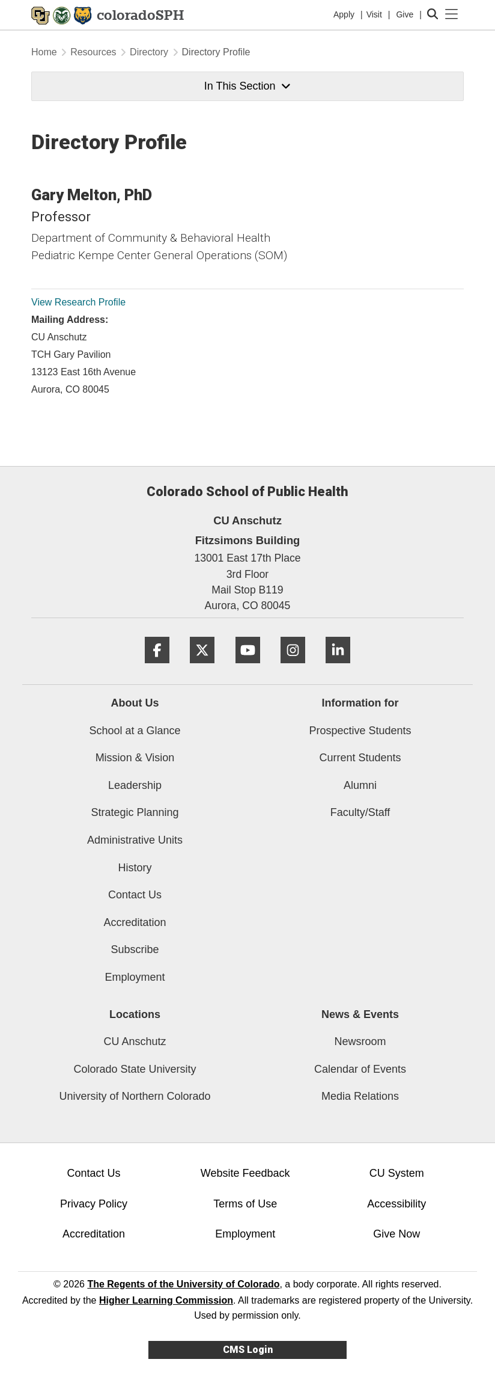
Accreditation (134, 922)
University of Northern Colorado (134, 1096)
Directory (149, 52)
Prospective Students (360, 731)
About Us (135, 703)
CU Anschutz (134, 1041)
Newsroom (360, 1041)
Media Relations (360, 1096)
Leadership (135, 785)
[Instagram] (293, 668)
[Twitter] (202, 668)
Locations (134, 1014)
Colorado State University (134, 1069)
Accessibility (396, 1204)
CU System (396, 1173)
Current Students (360, 758)
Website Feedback (245, 1173)
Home (44, 52)
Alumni (360, 785)
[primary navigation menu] (452, 14)
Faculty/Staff (360, 812)
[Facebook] (157, 668)
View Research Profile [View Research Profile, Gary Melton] (78, 302)
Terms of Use (245, 1204)
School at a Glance (134, 731)
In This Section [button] (247, 86)
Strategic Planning (134, 812)
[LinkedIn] (338, 668)
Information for (360, 703)
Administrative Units (135, 840)
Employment (135, 977)
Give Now (396, 1234)
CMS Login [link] (248, 1349)
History (134, 868)
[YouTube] (247, 668)
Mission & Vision (135, 758)
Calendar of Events (360, 1069)
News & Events (360, 1014)
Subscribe (135, 949)
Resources (93, 52)
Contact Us (135, 895)
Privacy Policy (93, 1204)
